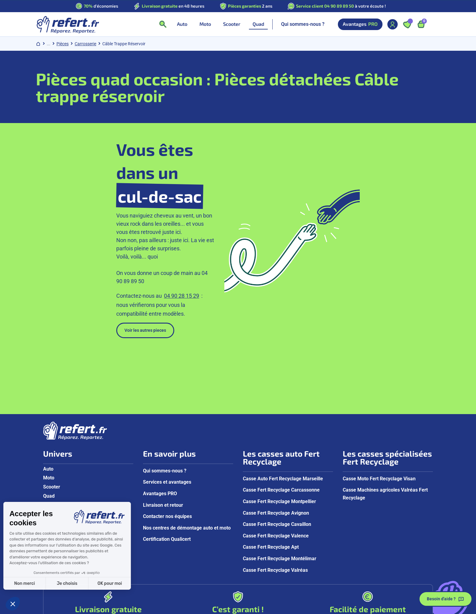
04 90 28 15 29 (181, 230)
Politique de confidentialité (92, 607)
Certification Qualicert (167, 460)
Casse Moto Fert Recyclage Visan (379, 400)
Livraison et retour (163, 426)
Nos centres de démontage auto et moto (187, 449)
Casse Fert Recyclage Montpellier (279, 423)
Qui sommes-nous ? (303, 24)
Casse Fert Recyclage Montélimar (279, 480)
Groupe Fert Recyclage (345, 607)
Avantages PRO (160, 415)
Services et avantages (167, 403)
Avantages (360, 24)
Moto (48, 399)
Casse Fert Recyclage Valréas (275, 491)
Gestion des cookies (393, 607)
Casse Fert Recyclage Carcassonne (281, 411)
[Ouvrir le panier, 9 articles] (421, 24)
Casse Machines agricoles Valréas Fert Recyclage (385, 415)
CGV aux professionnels (199, 607)
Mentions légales (248, 607)
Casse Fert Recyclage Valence (276, 457)
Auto (48, 390)
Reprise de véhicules (294, 607)
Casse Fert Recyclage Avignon (276, 434)
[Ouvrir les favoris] (407, 24)
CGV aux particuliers (147, 607)
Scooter (51, 408)
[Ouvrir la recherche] (163, 24)
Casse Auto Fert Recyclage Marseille (283, 400)
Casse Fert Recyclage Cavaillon (277, 445)
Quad (49, 417)
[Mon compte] (392, 24)
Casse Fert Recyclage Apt (271, 468)
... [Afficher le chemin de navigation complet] (48, 43)
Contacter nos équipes (167, 438)
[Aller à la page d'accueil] (67, 24)
